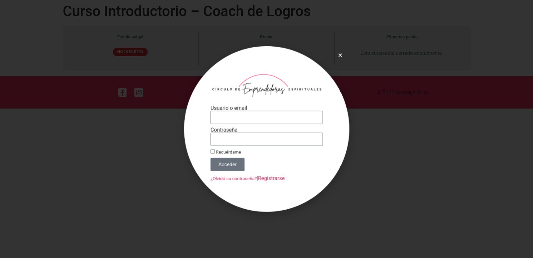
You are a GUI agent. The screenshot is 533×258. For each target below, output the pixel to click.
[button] (332, 63)
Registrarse (271, 173)
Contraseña (228, 130)
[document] (266, 129)
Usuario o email (232, 110)
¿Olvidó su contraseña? (236, 173)
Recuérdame (229, 149)
